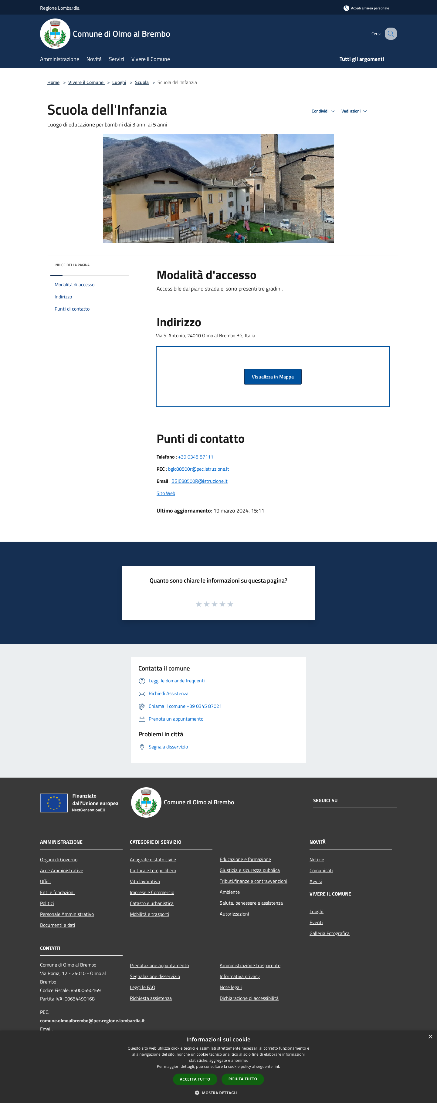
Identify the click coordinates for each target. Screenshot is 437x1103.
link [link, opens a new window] (277, 1066)
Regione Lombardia (60, 8)
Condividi (324, 111)
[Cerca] (389, 33)
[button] (218, 1093)
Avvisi (316, 881)
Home (53, 82)
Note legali (231, 987)
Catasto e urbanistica (152, 903)
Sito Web (166, 493)
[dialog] (218, 1067)
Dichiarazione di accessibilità (249, 998)
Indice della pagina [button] (72, 265)
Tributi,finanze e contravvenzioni (253, 881)
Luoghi (119, 82)
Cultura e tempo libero (153, 870)
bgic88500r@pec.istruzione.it (198, 468)
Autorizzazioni (234, 913)
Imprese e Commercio (152, 892)
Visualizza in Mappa (273, 376)
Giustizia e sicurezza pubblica (250, 870)
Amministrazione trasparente (250, 965)
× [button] (430, 1037)
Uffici (45, 881)
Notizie (317, 859)
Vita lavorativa (145, 881)
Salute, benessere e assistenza (251, 902)
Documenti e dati (57, 925)
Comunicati (321, 870)
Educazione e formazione (245, 859)
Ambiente (230, 892)
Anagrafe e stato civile (153, 859)
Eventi (316, 922)
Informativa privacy (240, 976)
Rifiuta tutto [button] (243, 1078)
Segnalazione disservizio (155, 976)
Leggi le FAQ (142, 987)
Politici (47, 903)
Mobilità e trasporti (149, 914)
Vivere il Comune (86, 82)
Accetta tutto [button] (195, 1079)
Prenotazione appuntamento (159, 965)
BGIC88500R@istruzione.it (199, 481)
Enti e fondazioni (57, 892)
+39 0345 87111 (195, 456)
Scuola (142, 82)
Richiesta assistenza (151, 998)
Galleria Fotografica (330, 933)
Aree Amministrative (61, 870)
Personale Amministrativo (67, 914)
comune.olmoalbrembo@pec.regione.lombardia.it (92, 1020)
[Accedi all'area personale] (366, 8)
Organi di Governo (58, 859)
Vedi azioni (355, 111)
